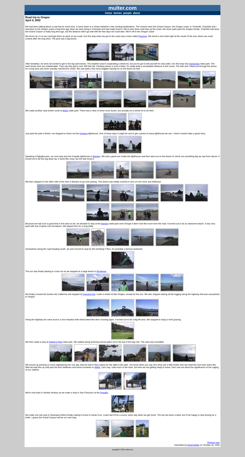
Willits (97, 367)
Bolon (65, 110)
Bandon (96, 156)
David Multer (193, 445)
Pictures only (213, 442)
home (108, 13)
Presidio (104, 392)
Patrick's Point (55, 342)
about (136, 13)
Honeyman (194, 63)
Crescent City (88, 294)
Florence (142, 36)
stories (117, 13)
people (127, 13)
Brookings (101, 271)
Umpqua (84, 133)
